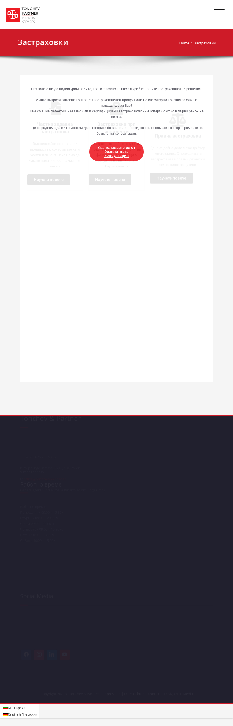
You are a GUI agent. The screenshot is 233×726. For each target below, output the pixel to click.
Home (174, 43)
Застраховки (195, 43)
